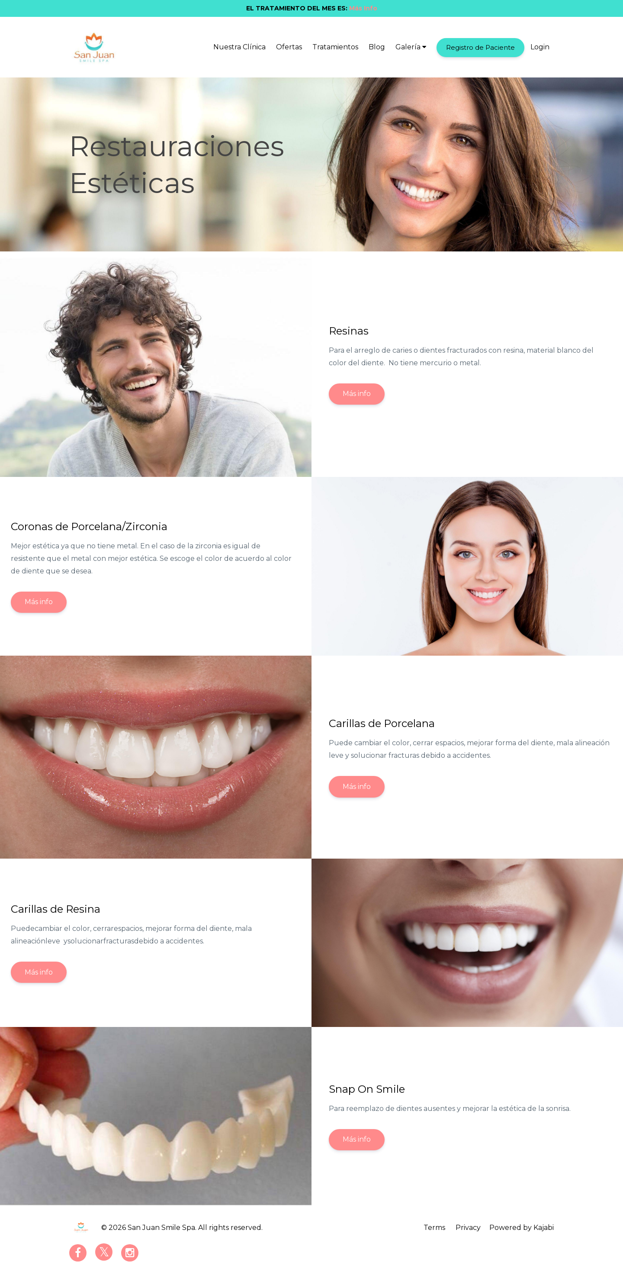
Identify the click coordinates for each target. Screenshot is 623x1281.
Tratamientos (335, 47)
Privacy (468, 1227)
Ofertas (289, 47)
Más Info (363, 8)
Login (539, 47)
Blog (377, 47)
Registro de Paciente (480, 47)
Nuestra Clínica (239, 47)
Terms (434, 1227)
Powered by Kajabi (521, 1227)
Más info (357, 393)
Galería (410, 47)
